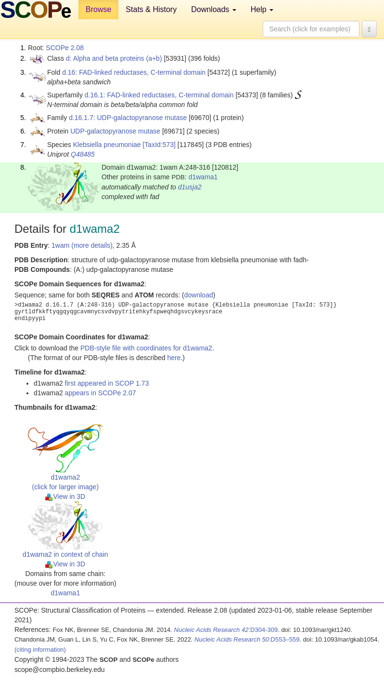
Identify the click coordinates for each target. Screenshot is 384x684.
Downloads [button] (213, 9)
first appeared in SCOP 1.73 (107, 383)
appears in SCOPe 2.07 (100, 393)
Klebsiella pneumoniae (107, 144)
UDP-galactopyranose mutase (115, 131)
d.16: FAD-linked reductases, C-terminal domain (133, 72)
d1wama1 (203, 177)
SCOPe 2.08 (65, 48)
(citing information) (40, 649)
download (198, 295)
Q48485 (83, 154)
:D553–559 (247, 639)
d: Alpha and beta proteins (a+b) (114, 58)
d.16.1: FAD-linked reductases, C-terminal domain (159, 95)
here (173, 358)
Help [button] (262, 9)
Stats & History (151, 9)
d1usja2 (190, 187)
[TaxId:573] (159, 144)
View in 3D (65, 496)
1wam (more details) (82, 245)
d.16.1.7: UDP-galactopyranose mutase (128, 117)
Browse (98, 9)
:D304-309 (226, 629)
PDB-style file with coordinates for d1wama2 (146, 348)
